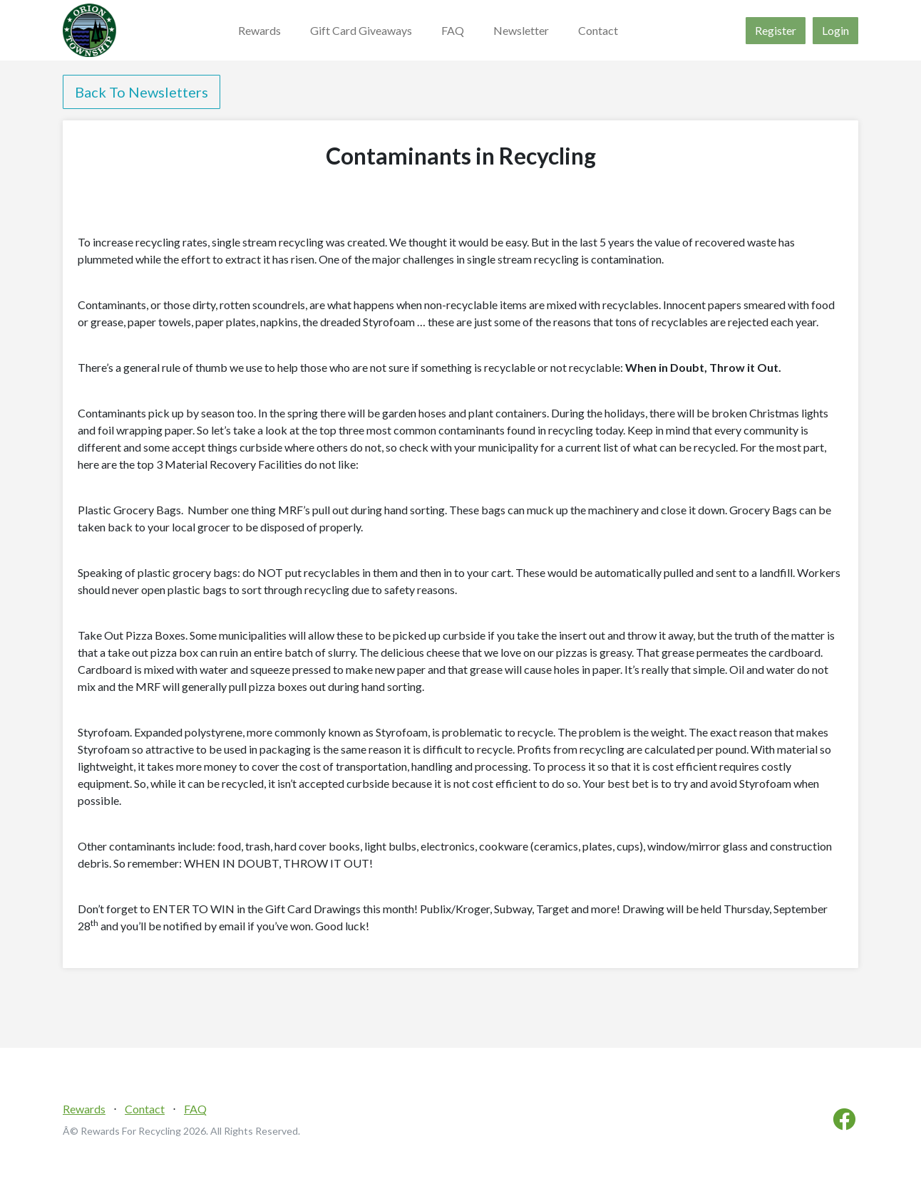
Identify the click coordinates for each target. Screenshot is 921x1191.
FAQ (452, 30)
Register (775, 30)
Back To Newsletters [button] (141, 91)
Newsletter (521, 30)
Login (835, 30)
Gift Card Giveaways (361, 30)
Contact (598, 30)
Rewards (259, 30)
